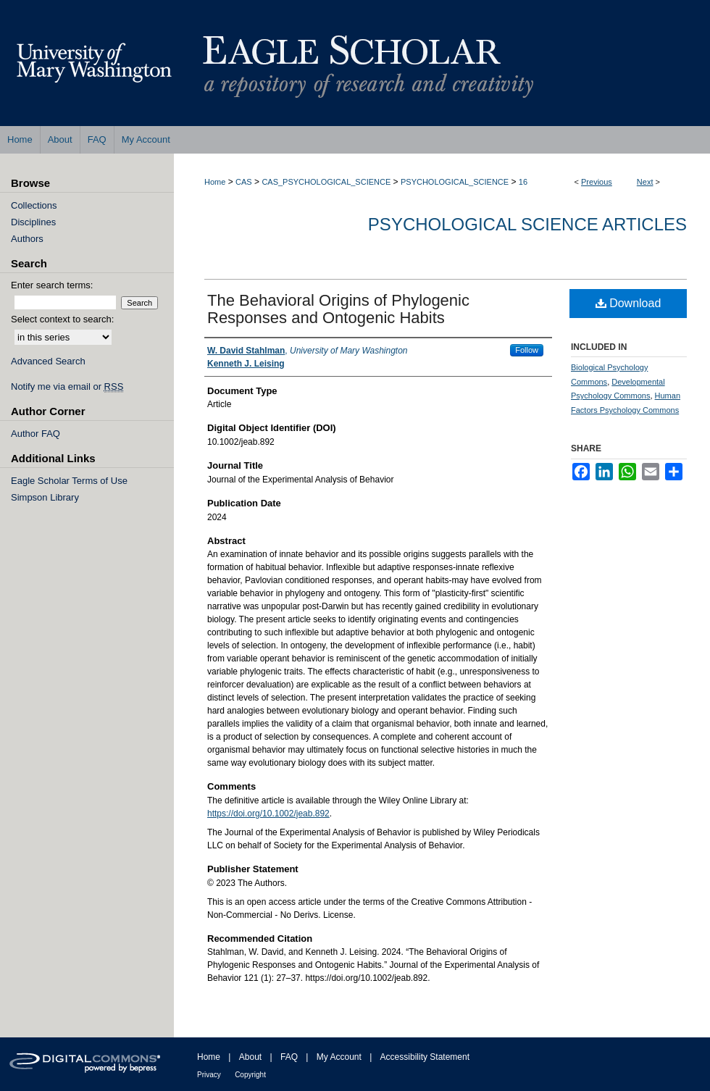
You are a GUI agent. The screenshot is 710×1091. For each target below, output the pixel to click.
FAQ (289, 1057)
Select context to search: (62, 319)
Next (645, 181)
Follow (526, 350)
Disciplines (33, 222)
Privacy (209, 1075)
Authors (27, 238)
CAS (243, 181)
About (250, 1057)
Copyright (250, 1075)
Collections (34, 205)
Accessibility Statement (424, 1057)
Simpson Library (45, 497)
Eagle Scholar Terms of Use (69, 480)
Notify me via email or (67, 386)
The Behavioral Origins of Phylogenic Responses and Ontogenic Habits (338, 309)
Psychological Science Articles (527, 224)
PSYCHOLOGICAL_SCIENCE (455, 181)
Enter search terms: (52, 285)
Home (214, 181)
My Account (339, 1057)
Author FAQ (35, 433)
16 (523, 181)
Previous (596, 181)
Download (628, 303)
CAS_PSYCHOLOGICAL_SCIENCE (326, 181)
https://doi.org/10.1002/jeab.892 (268, 813)
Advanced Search (48, 361)
